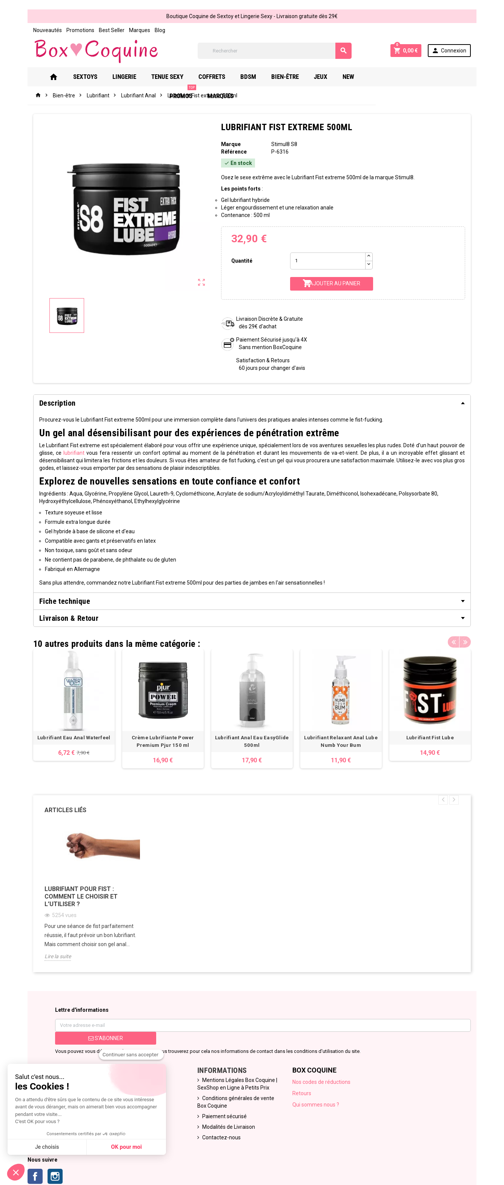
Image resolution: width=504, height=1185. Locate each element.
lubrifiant (74, 453)
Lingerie (135, 76)
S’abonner (105, 1038)
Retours (301, 1093)
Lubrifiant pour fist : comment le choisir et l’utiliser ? (81, 896)
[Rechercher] (275, 51)
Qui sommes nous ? (315, 1105)
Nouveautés (47, 30)
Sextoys (96, 76)
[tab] (252, 403)
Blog (160, 30)
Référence (234, 152)
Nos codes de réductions (321, 1082)
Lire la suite (58, 956)
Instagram (55, 1176)
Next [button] (465, 642)
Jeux (331, 76)
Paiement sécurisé (224, 1116)
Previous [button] (453, 642)
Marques (139, 30)
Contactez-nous (221, 1137)
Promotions (80, 30)
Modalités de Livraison (228, 1127)
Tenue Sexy (178, 76)
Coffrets (222, 76)
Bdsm (259, 76)
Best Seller (111, 30)
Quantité (241, 261)
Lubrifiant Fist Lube (430, 737)
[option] (73, 705)
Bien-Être (296, 76)
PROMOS (393, 73)
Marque (231, 144)
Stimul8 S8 (284, 144)
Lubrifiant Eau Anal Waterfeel (74, 737)
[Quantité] (328, 260)
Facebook (35, 1176)
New (359, 76)
